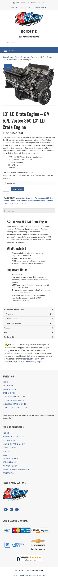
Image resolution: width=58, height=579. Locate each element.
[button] (51, 66)
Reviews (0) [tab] (9, 337)
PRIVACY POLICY (10, 466)
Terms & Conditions (31, 575)
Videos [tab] (7, 328)
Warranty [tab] (8, 332)
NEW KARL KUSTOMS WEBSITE (16, 469)
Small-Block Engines (17, 203)
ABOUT (6, 433)
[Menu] (10, 50)
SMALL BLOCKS (9, 389)
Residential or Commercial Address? (19, 173)
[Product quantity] (6, 189)
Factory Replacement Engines (26, 57)
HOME (5, 382)
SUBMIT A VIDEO (10, 447)
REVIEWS (7, 451)
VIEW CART (40, 8)
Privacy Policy (18, 575)
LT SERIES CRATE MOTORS (14, 400)
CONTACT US (8, 473)
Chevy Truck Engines (18, 200)
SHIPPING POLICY (10, 458)
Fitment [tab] (9, 314)
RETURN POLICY (10, 462)
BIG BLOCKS (8, 385)
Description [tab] (9, 211)
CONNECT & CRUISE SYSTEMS (16, 407)
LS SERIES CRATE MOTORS (14, 396)
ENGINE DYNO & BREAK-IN (14, 444)
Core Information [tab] (13, 323)
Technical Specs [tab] (10, 319)
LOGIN (14, 8)
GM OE (6, 203)
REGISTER (25, 8)
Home (5, 57)
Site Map (41, 575)
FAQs (5, 455)
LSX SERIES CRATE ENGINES (14, 404)
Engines (11, 57)
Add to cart (18, 189)
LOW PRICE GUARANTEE (13, 436)
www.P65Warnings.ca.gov (31, 361)
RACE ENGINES (9, 393)
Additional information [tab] (14, 309)
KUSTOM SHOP (9, 440)
